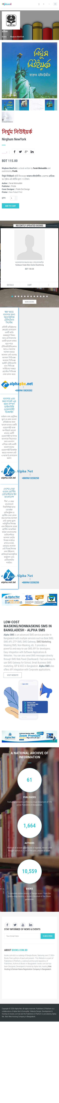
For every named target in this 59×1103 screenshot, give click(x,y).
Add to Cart (10, 206)
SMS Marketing (44, 641)
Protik (14, 171)
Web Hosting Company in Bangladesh (22, 1016)
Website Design (35, 1011)
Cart (29, 285)
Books (4, 37)
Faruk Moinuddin (40, 168)
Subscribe (48, 936)
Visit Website (12, 675)
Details (10, 285)
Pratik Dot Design (23, 189)
